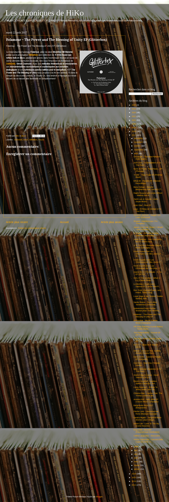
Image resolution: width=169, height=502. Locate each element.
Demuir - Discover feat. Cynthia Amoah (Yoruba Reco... (147, 352)
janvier (137, 469)
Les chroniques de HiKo (44, 12)
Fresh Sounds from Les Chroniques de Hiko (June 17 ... (148, 261)
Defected (10, 64)
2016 (134, 474)
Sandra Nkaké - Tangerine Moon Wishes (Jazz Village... (147, 419)
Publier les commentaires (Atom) (32, 228)
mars (136, 462)
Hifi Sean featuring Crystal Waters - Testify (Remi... (148, 328)
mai (136, 454)
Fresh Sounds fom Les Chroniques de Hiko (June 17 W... (147, 253)
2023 (134, 112)
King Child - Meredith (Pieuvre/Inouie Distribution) (146, 431)
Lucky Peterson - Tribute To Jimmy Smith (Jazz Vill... (145, 388)
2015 (134, 477)
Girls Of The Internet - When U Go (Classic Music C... (147, 279)
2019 (134, 128)
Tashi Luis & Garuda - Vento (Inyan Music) (146, 200)
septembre (139, 150)
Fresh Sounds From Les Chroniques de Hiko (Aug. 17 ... (148, 267)
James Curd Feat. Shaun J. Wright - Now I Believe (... (148, 228)
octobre (137, 146)
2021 (134, 120)
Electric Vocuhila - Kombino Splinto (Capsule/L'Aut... (145, 382)
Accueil (64, 222)
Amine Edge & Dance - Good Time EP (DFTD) (146, 376)
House (41, 140)
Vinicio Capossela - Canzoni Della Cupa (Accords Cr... (148, 440)
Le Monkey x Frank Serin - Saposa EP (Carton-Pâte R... (147, 285)
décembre (138, 138)
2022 (134, 116)
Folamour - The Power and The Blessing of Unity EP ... (147, 315)
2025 (134, 105)
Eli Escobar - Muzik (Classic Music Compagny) (146, 321)
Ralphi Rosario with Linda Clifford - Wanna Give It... (148, 194)
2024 (134, 109)
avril (136, 458)
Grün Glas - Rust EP (142, 205)
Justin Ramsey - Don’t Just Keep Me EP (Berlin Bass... (148, 240)
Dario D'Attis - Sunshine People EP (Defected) (147, 358)
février (137, 465)
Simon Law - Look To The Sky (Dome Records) (146, 425)
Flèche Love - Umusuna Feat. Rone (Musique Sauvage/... (146, 412)
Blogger (99, 497)
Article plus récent (17, 222)
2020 (134, 124)
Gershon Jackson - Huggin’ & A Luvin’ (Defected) (147, 216)
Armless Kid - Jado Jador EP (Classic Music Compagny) (146, 400)
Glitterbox (33, 55)
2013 (134, 485)
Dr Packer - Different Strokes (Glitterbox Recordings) (146, 234)
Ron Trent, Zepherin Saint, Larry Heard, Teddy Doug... (147, 291)
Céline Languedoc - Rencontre (147, 436)
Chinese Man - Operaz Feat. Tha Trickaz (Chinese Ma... (148, 394)
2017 (134, 135)
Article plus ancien (112, 222)
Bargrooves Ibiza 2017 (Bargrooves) (143, 406)
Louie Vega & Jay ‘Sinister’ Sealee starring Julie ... (148, 297)
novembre (138, 142)
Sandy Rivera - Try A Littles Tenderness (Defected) (145, 303)
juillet (136, 446)
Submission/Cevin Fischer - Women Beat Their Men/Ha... (147, 309)
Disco (25, 140)
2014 (134, 481)
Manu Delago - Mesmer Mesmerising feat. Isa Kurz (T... (148, 188)
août (136, 153)
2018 (134, 131)
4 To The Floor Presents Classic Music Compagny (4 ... (147, 246)
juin (136, 450)
